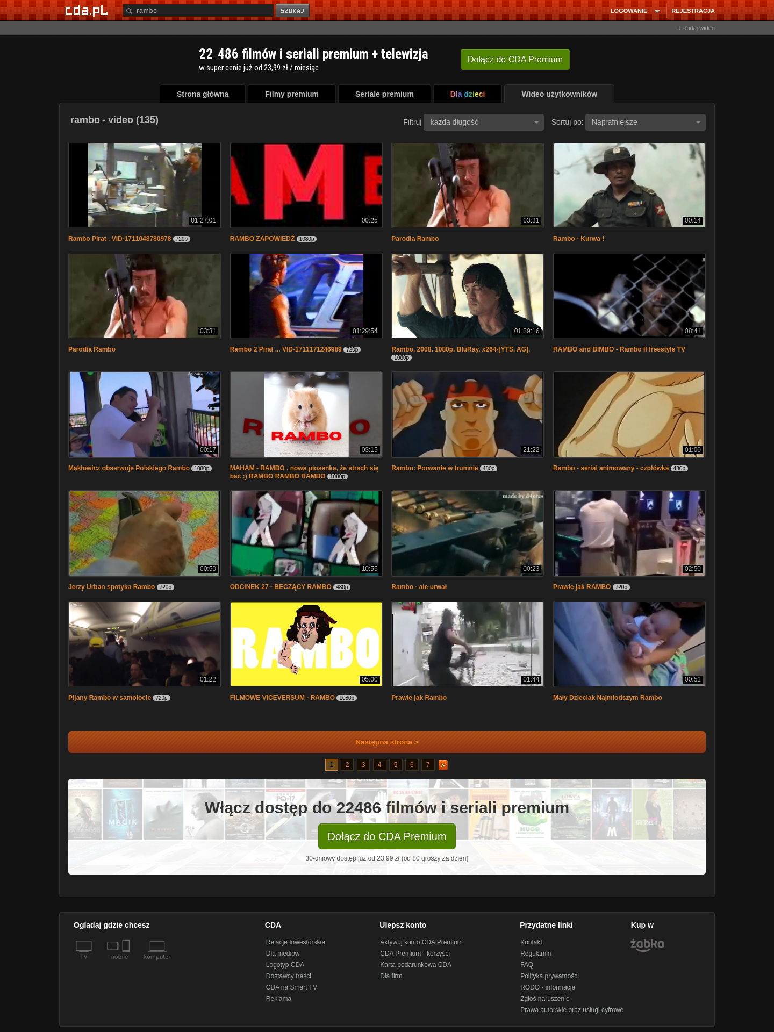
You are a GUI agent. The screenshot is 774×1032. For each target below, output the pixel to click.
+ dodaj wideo (696, 28)
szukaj (293, 11)
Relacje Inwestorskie (295, 942)
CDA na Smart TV (291, 987)
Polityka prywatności (549, 976)
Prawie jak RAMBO (582, 587)
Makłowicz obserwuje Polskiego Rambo (129, 468)
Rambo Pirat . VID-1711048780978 (119, 238)
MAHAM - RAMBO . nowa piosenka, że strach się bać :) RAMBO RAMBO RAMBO (304, 472)
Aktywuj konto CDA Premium (421, 942)
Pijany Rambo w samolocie (110, 697)
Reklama (278, 998)
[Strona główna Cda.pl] (88, 10)
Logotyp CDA (285, 965)
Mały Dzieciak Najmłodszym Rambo (607, 697)
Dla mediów (283, 953)
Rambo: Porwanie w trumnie (434, 468)
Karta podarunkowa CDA (416, 965)
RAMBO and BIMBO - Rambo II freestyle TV (619, 349)
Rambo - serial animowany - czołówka (611, 468)
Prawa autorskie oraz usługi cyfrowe (572, 1010)
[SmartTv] (127, 963)
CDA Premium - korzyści (415, 953)
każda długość (484, 122)
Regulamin (535, 953)
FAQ (526, 965)
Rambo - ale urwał (419, 587)
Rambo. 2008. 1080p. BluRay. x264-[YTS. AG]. (460, 349)
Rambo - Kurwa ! (578, 238)
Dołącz (515, 59)
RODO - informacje (547, 987)
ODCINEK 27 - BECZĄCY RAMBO (281, 587)
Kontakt (531, 942)
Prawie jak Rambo (419, 697)
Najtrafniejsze (646, 122)
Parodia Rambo (415, 238)
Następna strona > (379, 742)
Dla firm (391, 976)
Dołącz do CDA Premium (386, 836)
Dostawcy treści (288, 976)
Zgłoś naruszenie (544, 998)
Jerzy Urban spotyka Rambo (111, 587)
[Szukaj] (198, 10)
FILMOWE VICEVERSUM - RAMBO (282, 697)
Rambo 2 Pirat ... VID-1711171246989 (286, 349)
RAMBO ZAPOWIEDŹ (262, 238)
